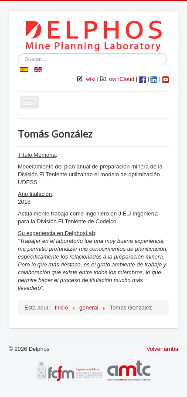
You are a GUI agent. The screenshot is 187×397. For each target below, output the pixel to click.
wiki (90, 79)
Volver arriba (162, 349)
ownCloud (121, 79)
